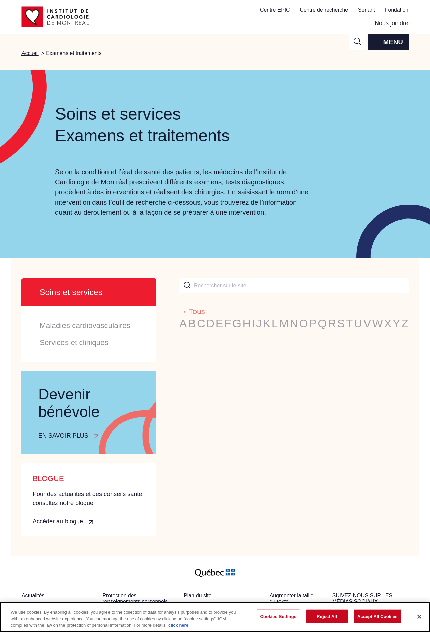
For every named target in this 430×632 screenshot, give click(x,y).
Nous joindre (391, 23)
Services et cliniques (74, 342)
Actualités (33, 595)
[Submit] (186, 285)
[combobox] (293, 285)
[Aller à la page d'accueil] (55, 16)
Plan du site (197, 595)
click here (178, 625)
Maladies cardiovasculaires (85, 325)
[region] (215, 617)
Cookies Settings (278, 616)
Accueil (30, 53)
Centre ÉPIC (275, 10)
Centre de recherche (324, 10)
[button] (357, 42)
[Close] (419, 616)
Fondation (396, 10)
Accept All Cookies (377, 616)
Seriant (366, 10)
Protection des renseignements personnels (135, 598)
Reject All (327, 616)
